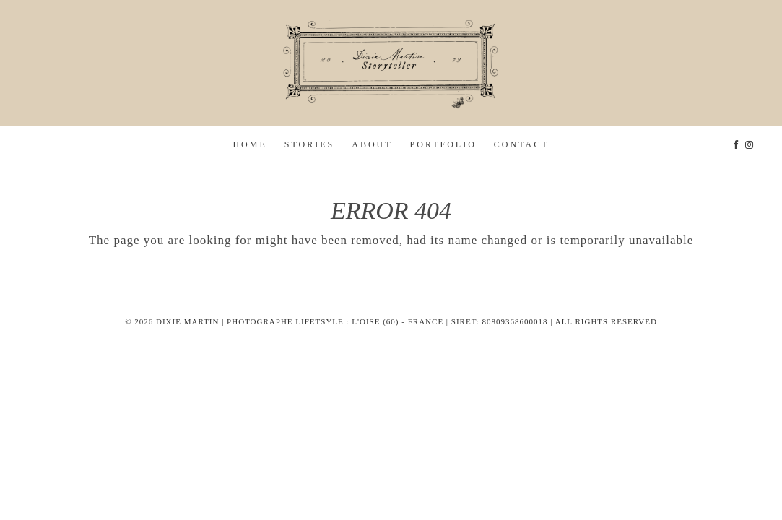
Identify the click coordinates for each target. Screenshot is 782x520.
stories (309, 144)
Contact (521, 144)
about (372, 144)
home (249, 144)
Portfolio (443, 144)
